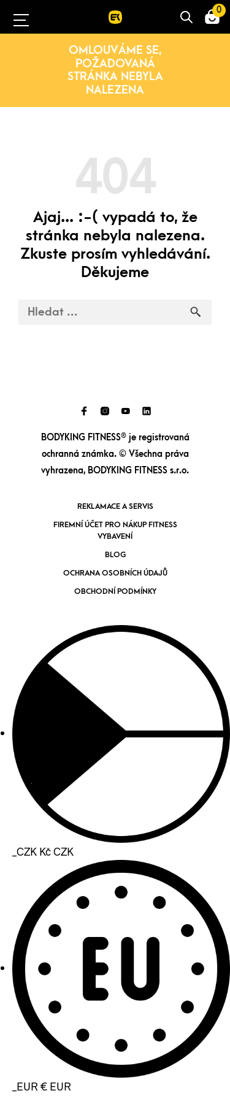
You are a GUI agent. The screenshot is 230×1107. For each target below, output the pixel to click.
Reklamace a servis (115, 506)
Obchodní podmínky (115, 591)
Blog (115, 554)
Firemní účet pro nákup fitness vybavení (115, 530)
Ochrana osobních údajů (115, 573)
